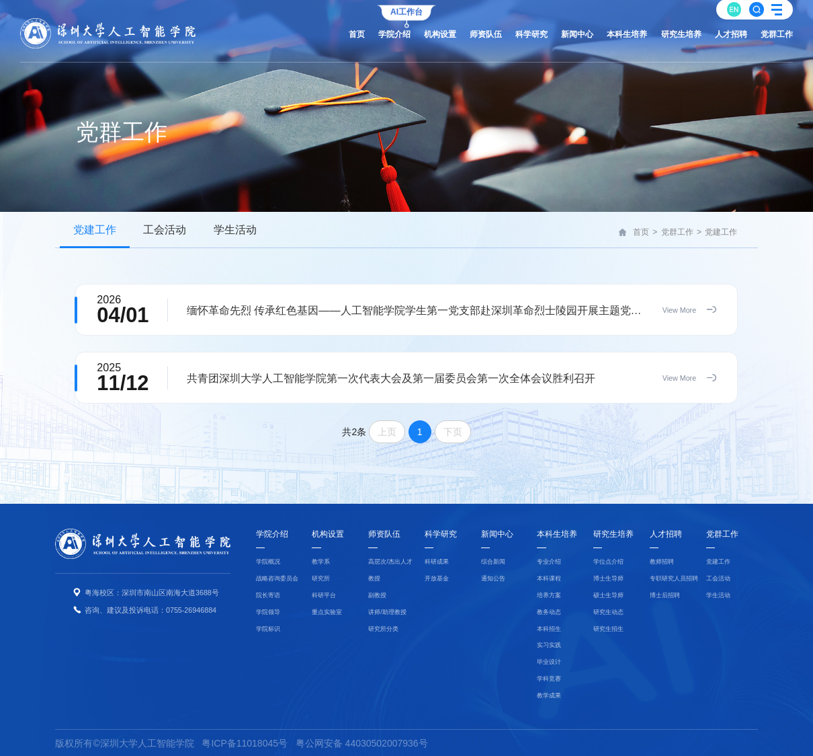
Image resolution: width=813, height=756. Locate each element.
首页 (641, 232)
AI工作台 (406, 10)
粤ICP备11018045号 (245, 743)
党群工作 (677, 232)
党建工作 (721, 232)
